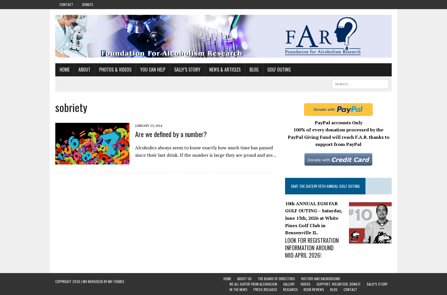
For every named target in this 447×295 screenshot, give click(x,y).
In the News (238, 289)
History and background (320, 278)
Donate (87, 4)
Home (65, 69)
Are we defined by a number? (171, 134)
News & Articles (225, 69)
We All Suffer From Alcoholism (253, 284)
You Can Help (152, 69)
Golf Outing (279, 69)
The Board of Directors (276, 278)
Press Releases (265, 289)
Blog (254, 69)
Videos (305, 284)
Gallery (288, 284)
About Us (244, 278)
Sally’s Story (187, 69)
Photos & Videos (115, 69)
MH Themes (116, 281)
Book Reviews (314, 289)
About (84, 69)
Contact (66, 4)
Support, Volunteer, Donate (338, 284)
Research (290, 289)
